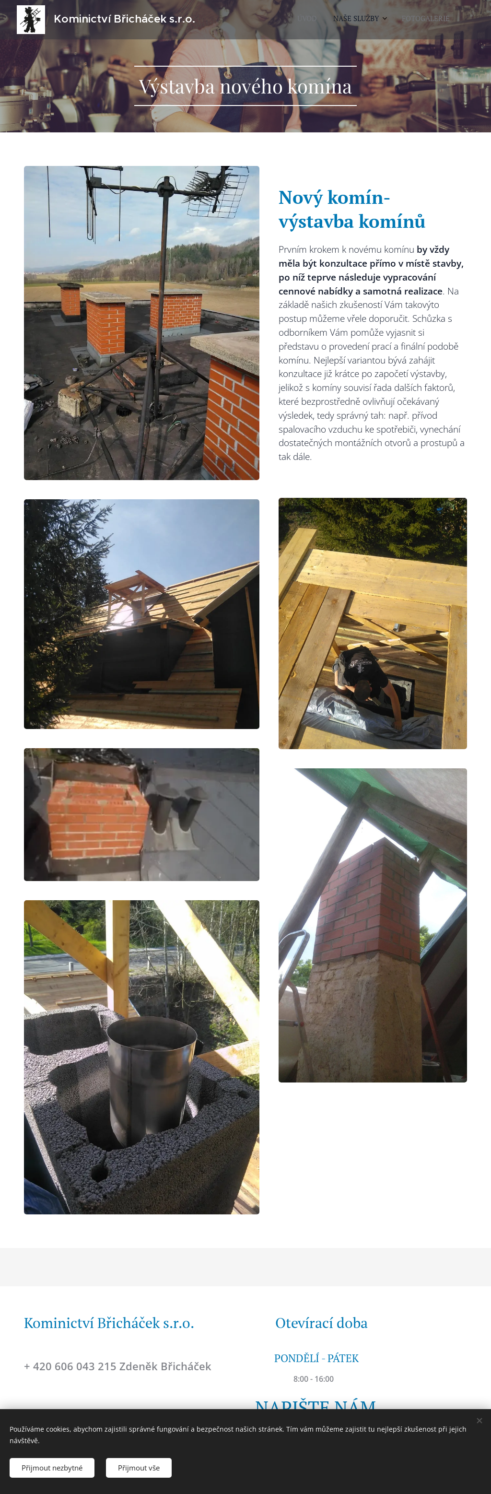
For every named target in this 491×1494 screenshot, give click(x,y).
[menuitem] (411, 20)
